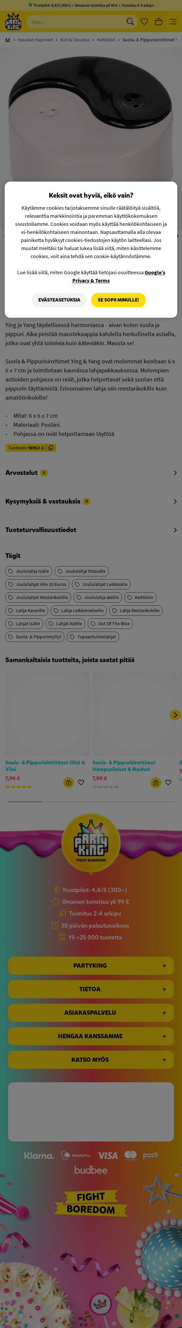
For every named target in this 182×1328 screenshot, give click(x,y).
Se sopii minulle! (118, 300)
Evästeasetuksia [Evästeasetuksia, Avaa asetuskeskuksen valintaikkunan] (59, 300)
